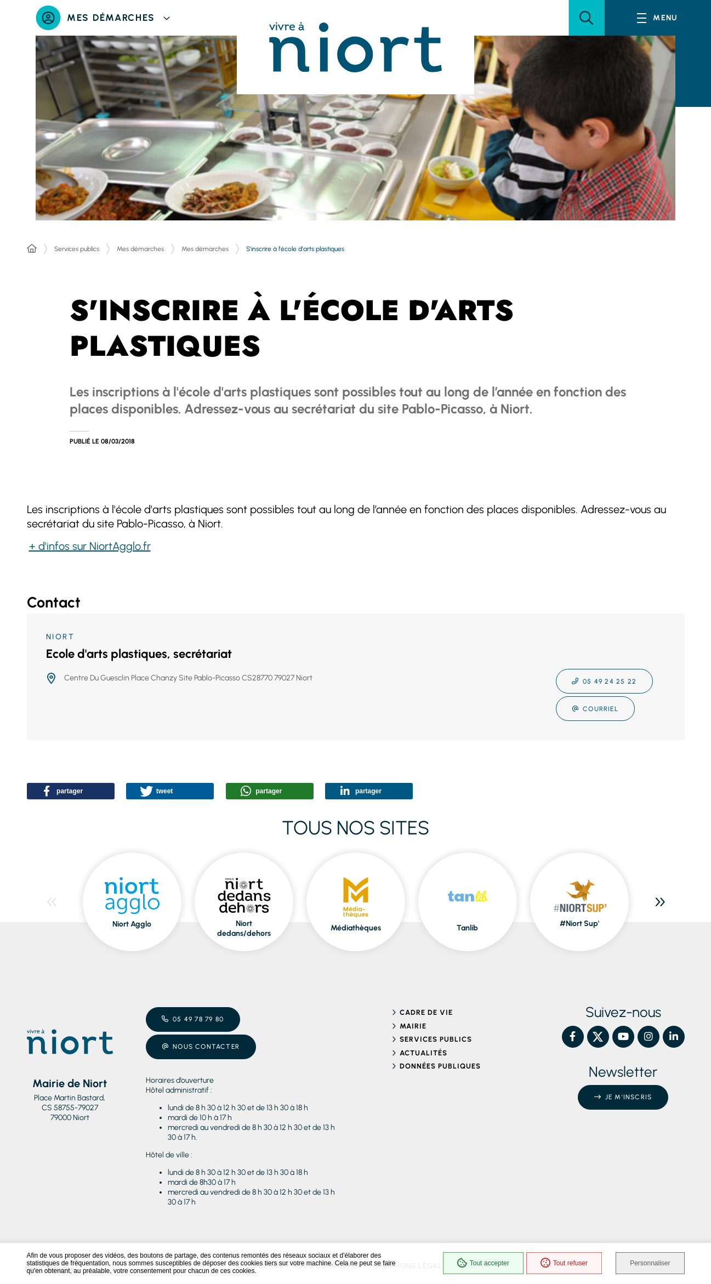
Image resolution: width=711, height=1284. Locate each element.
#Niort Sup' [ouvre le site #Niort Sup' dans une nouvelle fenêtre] (579, 923)
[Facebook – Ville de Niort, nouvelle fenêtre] (573, 1037)
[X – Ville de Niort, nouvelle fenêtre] (598, 1037)
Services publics (76, 249)
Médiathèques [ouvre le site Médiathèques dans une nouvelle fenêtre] (356, 928)
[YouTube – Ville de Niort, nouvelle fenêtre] (623, 1037)
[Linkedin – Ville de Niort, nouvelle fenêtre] (674, 1037)
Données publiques (440, 1066)
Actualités (423, 1053)
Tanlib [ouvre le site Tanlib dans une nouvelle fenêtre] (467, 928)
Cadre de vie (426, 1012)
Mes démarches (140, 249)
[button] (586, 18)
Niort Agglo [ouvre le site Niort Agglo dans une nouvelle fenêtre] (131, 924)
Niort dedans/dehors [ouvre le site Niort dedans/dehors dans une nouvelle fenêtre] (244, 928)
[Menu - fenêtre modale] (657, 18)
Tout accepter (483, 1263)
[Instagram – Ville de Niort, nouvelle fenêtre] (648, 1037)
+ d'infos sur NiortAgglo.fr (90, 546)
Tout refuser (564, 1263)
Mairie (413, 1026)
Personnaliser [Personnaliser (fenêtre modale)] (650, 1263)
